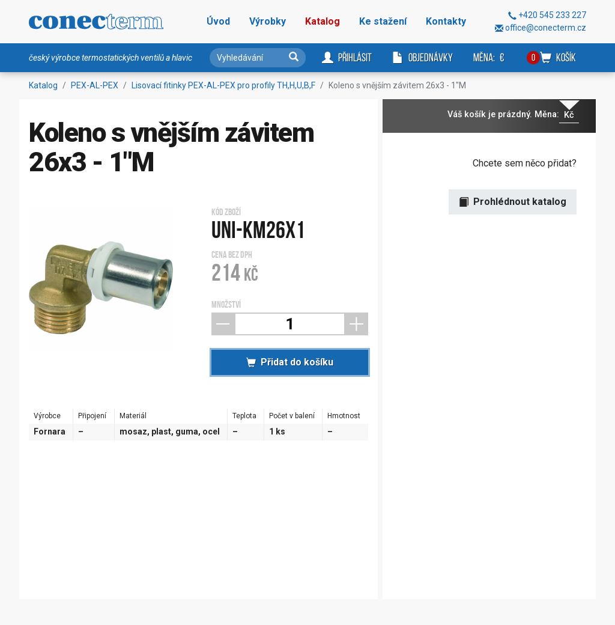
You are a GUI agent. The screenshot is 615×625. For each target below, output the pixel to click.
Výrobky (267, 21)
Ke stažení (383, 21)
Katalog (322, 21)
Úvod (218, 21)
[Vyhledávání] (258, 57)
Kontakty (446, 21)
